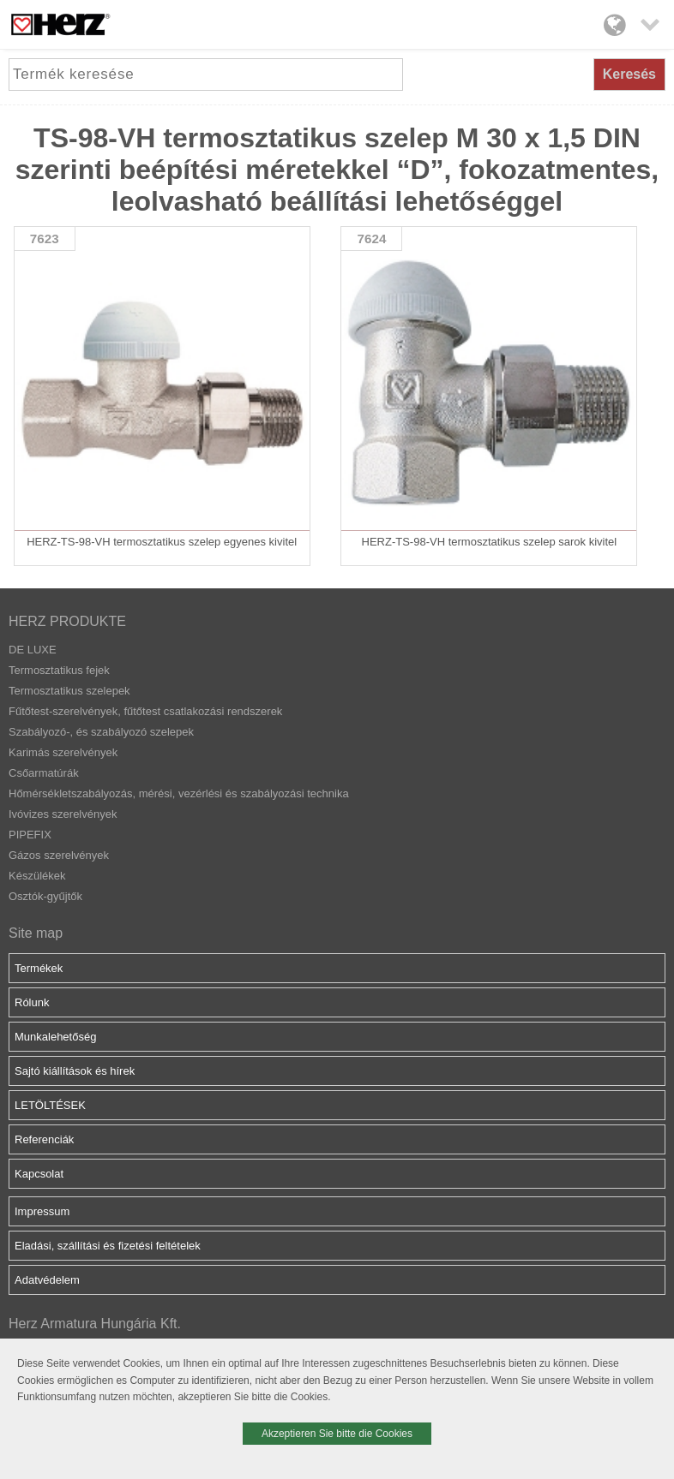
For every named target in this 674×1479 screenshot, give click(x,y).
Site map (36, 933)
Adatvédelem (47, 1279)
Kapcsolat (39, 1173)
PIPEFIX (30, 834)
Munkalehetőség (55, 1036)
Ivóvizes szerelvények (63, 814)
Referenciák (44, 1139)
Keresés (629, 74)
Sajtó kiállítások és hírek (75, 1071)
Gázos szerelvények (59, 855)
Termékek (39, 968)
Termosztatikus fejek (59, 670)
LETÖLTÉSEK (50, 1105)
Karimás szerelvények (63, 752)
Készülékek (37, 875)
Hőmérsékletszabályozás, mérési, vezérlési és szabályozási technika (179, 793)
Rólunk (32, 1002)
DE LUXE (33, 649)
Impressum (42, 1211)
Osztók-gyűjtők (45, 896)
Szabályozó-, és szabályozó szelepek (101, 731)
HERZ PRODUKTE (67, 621)
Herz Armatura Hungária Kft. (95, 1323)
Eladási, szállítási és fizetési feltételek (108, 1245)
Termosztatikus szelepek (69, 690)
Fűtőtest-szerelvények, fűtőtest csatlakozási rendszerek (145, 711)
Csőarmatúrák (44, 772)
